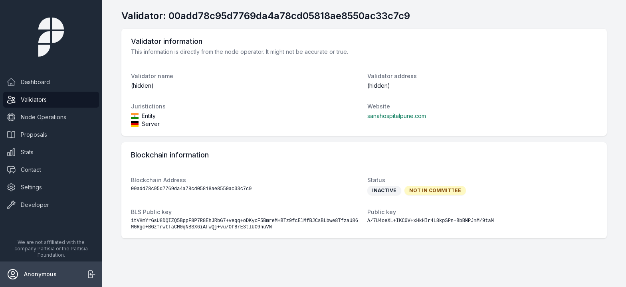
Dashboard (28, 82)
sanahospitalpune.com (396, 115)
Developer (27, 205)
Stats (20, 152)
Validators (26, 99)
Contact (23, 170)
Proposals (26, 135)
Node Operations (36, 117)
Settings (24, 187)
